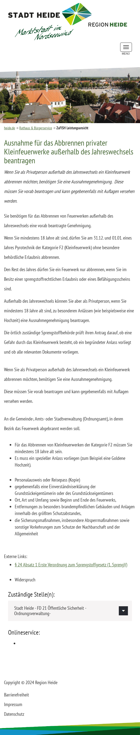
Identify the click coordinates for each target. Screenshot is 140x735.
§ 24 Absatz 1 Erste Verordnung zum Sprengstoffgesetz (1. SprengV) (71, 565)
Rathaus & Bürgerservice (35, 128)
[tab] (70, 611)
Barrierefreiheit (16, 695)
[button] (70, 610)
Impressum (13, 704)
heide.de (9, 128)
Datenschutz (14, 714)
